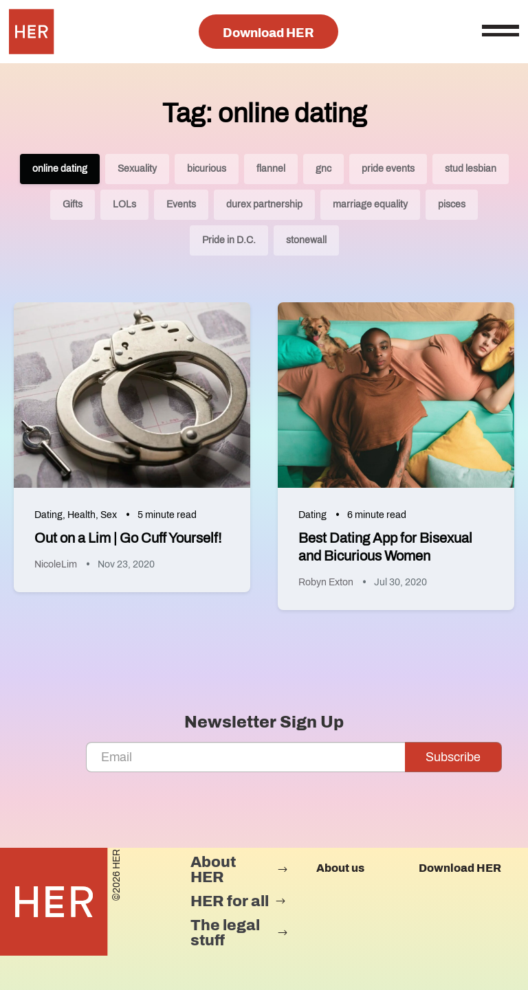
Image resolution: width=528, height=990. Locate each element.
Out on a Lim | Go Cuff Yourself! (127, 537)
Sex (108, 515)
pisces (451, 204)
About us (340, 868)
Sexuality (137, 169)
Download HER (268, 33)
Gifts (72, 204)
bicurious (206, 169)
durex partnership (264, 204)
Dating (48, 515)
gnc (323, 169)
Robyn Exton (325, 582)
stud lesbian (470, 169)
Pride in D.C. (229, 240)
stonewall (306, 240)
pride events (388, 169)
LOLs (124, 204)
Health (81, 515)
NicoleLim (55, 564)
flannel (270, 169)
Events (181, 204)
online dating (59, 169)
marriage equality (370, 204)
